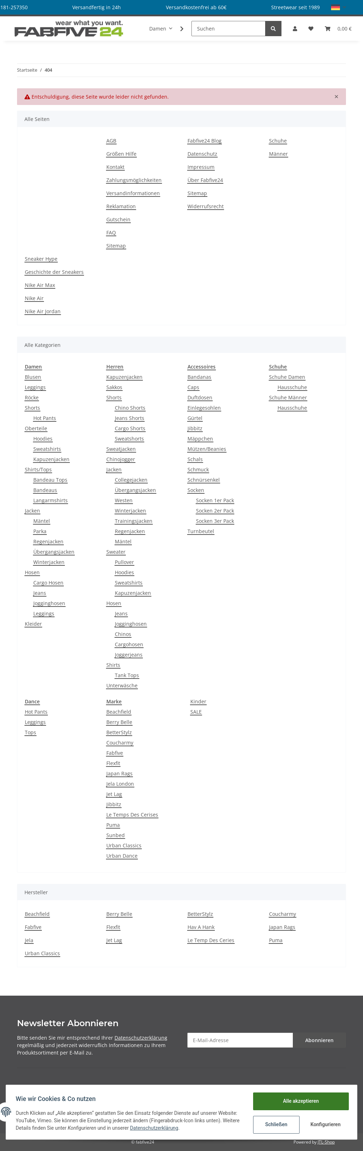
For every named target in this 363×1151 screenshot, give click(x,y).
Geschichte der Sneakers (54, 272)
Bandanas (199, 376)
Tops (30, 732)
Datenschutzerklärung (141, 1037)
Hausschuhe (292, 387)
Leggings (35, 387)
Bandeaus (45, 490)
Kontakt (115, 167)
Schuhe (278, 140)
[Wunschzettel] (311, 28)
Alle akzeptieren (299, 1101)
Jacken (32, 510)
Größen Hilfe (121, 153)
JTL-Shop (326, 1142)
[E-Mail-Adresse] (240, 1040)
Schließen (274, 1124)
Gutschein (118, 219)
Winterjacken (49, 562)
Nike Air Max (40, 285)
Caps (193, 387)
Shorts (32, 407)
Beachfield (118, 711)
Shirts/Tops (38, 469)
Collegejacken (131, 479)
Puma (113, 824)
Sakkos (114, 387)
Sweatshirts (47, 449)
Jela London (120, 783)
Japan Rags (119, 773)
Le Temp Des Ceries (211, 940)
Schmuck (198, 469)
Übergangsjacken (53, 551)
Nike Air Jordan (43, 311)
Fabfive (114, 752)
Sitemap (116, 245)
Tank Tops (127, 675)
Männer (278, 153)
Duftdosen (200, 397)
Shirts (113, 665)
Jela (29, 940)
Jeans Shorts (129, 418)
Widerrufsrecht (206, 206)
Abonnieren (319, 1040)
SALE (196, 711)
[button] (338, 7)
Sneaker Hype (41, 258)
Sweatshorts (129, 438)
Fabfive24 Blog (205, 140)
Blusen (33, 376)
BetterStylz (119, 732)
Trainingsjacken (133, 521)
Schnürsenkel (204, 479)
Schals (195, 459)
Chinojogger (120, 459)
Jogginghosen (49, 603)
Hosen (32, 572)
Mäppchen (200, 438)
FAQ (111, 232)
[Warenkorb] (338, 28)
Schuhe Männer (288, 397)
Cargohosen (129, 644)
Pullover (124, 562)
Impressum (201, 167)
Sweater (115, 551)
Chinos (123, 634)
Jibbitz (195, 428)
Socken (196, 490)
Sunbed (115, 835)
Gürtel (195, 418)
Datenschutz (202, 153)
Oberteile (36, 428)
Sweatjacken (121, 449)
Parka (39, 531)
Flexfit (113, 763)
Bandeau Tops (50, 479)
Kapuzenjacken (51, 459)
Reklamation (121, 206)
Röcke (32, 397)
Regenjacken (48, 541)
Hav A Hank (201, 927)
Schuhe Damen (287, 376)
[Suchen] (228, 28)
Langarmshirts (50, 500)
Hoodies (42, 438)
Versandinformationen (133, 193)
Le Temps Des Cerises (132, 814)
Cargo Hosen (48, 582)
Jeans (39, 593)
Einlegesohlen (204, 407)
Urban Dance (122, 855)
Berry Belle (119, 722)
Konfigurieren (324, 1124)
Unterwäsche (122, 685)
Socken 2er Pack (215, 510)
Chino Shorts (130, 407)
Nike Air (34, 298)
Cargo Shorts (130, 428)
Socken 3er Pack (215, 521)
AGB (111, 140)
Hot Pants (44, 418)
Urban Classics (123, 845)
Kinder (198, 701)
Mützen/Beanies (207, 449)
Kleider (33, 623)
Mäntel (41, 521)
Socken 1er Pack (215, 500)
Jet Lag (114, 794)
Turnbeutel (201, 531)
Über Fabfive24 (205, 180)
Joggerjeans (129, 654)
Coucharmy (119, 742)
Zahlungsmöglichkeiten (134, 180)
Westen (124, 500)
